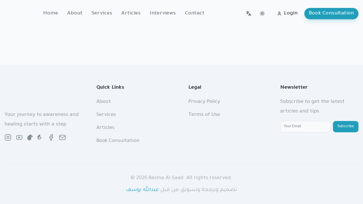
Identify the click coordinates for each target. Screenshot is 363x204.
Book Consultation (331, 13)
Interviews (163, 13)
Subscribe (345, 127)
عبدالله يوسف (142, 190)
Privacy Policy (204, 102)
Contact (194, 13)
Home (50, 13)
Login (287, 13)
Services (102, 13)
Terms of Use (204, 115)
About (75, 13)
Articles (131, 13)
